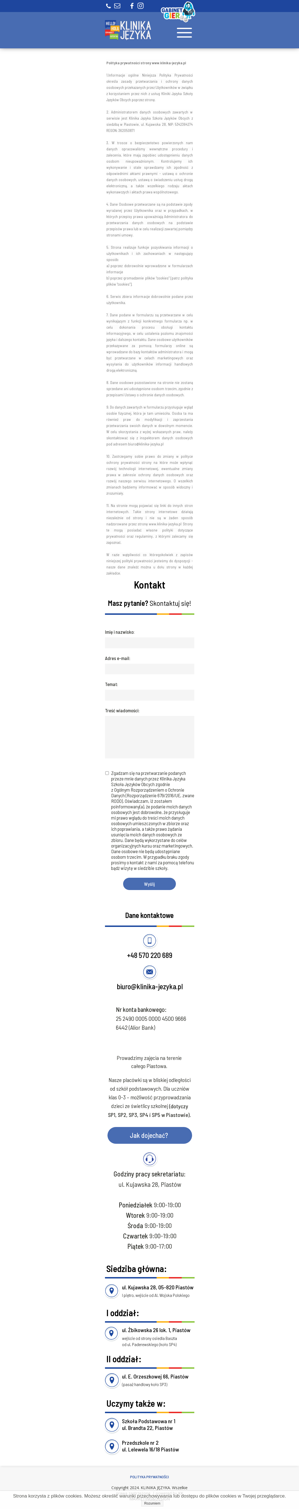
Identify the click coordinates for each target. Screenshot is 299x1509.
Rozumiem (152, 1503)
